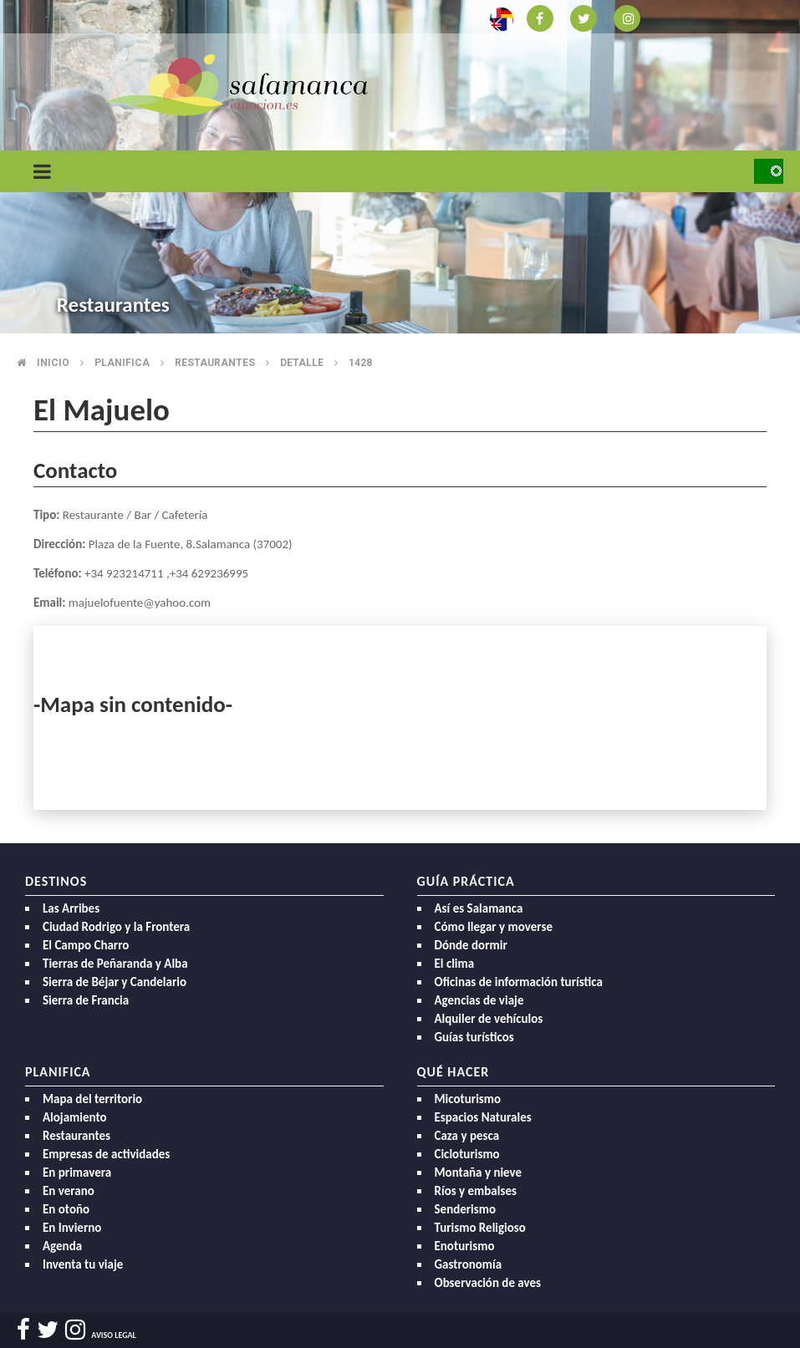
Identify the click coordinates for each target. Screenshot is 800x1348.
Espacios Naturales (483, 1117)
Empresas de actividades (106, 1154)
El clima (455, 963)
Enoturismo (465, 1246)
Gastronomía (468, 1264)
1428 (360, 363)
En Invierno (72, 1227)
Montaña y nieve (478, 1172)
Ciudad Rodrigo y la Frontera (116, 926)
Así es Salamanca (479, 908)
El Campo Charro (86, 945)
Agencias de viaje (479, 1000)
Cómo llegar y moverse (494, 926)
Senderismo (466, 1209)
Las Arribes (71, 908)
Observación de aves (488, 1282)
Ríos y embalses (476, 1190)
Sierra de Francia (86, 1000)
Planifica (122, 363)
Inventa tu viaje (83, 1264)
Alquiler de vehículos (489, 1018)
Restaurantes (215, 363)
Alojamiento (75, 1117)
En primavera (77, 1172)
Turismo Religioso (480, 1227)
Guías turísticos (474, 1037)
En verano (68, 1190)
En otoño (66, 1209)
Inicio (53, 363)
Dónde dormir (471, 945)
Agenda (62, 1246)
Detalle (302, 363)
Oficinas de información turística (519, 981)
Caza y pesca (467, 1135)
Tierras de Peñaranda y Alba (115, 963)
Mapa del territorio (92, 1098)
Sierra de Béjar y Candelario (114, 981)
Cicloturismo (467, 1154)
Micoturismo (468, 1098)
